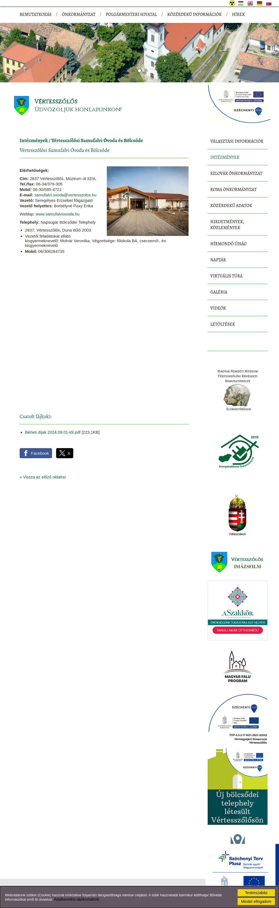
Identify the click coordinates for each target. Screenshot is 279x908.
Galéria (218, 292)
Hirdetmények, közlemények (227, 225)
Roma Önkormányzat (233, 190)
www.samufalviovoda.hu (58, 214)
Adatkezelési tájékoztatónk (76, 899)
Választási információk (236, 141)
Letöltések (222, 324)
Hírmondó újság (228, 244)
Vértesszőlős (55, 102)
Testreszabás (256, 893)
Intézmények (34, 140)
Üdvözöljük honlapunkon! (78, 109)
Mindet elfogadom (256, 901)
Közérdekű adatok (231, 206)
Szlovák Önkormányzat (236, 173)
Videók (218, 308)
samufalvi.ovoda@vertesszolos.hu (65, 195)
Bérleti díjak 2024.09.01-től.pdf (52, 432)
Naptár (218, 260)
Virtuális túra (226, 276)
